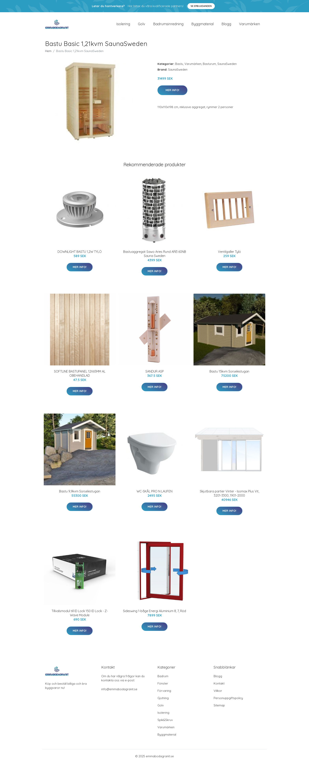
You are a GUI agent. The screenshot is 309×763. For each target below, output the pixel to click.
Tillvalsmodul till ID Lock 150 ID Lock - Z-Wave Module (80, 613)
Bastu (179, 64)
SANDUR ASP (154, 371)
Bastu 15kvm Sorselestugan (229, 371)
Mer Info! (172, 90)
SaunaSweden (227, 64)
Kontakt (219, 683)
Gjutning (163, 698)
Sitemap (219, 705)
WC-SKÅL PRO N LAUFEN (154, 491)
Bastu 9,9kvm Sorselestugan (79, 491)
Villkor (218, 691)
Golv (141, 24)
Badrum (162, 676)
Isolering (123, 24)
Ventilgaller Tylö (229, 252)
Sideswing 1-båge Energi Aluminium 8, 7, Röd (154, 611)
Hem (48, 51)
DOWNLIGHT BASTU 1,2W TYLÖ (80, 252)
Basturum (209, 64)
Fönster (162, 683)
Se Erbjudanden (201, 6)
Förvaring (164, 691)
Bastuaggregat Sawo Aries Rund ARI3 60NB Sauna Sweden (154, 254)
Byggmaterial (202, 24)
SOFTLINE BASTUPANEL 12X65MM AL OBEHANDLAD (79, 373)
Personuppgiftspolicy (228, 698)
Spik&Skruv (165, 720)
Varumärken (249, 24)
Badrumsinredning (168, 24)
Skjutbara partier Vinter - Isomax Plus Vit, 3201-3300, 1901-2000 (229, 493)
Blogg (226, 24)
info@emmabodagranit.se (119, 689)
